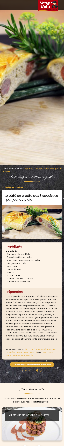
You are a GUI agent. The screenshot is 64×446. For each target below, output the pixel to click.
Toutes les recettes (13, 187)
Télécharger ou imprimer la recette (32, 364)
